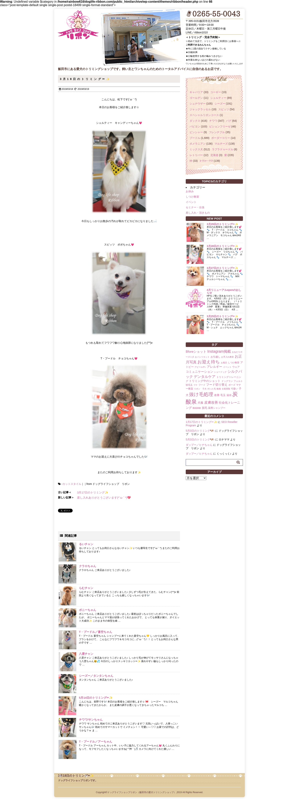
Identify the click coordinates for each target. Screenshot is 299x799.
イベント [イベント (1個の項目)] (227, 367)
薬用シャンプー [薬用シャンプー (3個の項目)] (216, 407)
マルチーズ (221, 143)
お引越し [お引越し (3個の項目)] (215, 356)
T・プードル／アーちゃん (95, 741)
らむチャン (86, 588)
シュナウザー (198, 103)
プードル (195, 137)
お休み (190, 191)
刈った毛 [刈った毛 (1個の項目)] (211, 389)
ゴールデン (196, 97)
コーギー (215, 92)
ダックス (195, 120)
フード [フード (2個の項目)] (202, 385)
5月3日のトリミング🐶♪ (200, 430)
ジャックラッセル (200, 109)
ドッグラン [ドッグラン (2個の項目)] (227, 381)
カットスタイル (72, 483)
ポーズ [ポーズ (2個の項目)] (231, 385)
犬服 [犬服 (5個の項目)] (200, 402)
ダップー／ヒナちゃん (199, 444)
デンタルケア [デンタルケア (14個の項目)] (204, 377)
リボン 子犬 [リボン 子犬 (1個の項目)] (200, 389)
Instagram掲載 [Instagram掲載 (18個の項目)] (219, 351)
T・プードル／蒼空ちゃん (95, 631)
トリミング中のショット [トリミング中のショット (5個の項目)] (204, 380)
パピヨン (195, 126)
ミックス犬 (196, 149)
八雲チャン (86, 653)
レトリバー (196, 155)
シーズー (220, 103)
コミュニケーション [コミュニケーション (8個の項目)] (199, 371)
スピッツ (223, 109)
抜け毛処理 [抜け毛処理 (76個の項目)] (201, 394)
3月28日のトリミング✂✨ (222, 246)
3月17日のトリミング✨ (92, 492)
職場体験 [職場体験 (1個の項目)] (197, 408)
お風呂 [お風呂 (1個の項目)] (224, 362)
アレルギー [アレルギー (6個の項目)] (214, 366)
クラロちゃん (87, 566)
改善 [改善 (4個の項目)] (216, 395)
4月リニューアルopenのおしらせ (224, 291)
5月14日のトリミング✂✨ (96, 697)
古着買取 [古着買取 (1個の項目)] (226, 389)
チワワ (213, 120)
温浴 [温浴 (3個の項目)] (229, 395)
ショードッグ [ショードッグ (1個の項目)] (220, 372)
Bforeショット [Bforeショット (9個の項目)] (196, 351)
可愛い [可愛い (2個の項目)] (234, 388)
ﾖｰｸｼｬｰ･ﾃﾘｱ (206, 160)
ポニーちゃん (87, 610)
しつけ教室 (192, 196)
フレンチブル (217, 132)
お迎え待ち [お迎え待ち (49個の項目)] (208, 361)
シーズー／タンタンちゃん (96, 675)
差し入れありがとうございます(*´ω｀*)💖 (104, 497)
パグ (228, 120)
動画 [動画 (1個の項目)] (219, 389)
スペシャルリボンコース (204, 115)
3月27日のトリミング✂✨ (222, 268)
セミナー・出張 (195, 207)
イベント (191, 202)
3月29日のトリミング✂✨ (222, 224)
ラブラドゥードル (222, 149)
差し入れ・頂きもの (198, 212)
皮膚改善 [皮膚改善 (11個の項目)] (211, 402)
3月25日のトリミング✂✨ (222, 316)
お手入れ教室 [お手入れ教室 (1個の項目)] (227, 357)
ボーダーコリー (220, 137)
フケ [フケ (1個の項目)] (195, 385)
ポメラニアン (198, 143)
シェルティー (218, 97)
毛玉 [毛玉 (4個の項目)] (223, 395)
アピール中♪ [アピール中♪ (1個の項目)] (200, 367)
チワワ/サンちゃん (91, 719)
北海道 (214, 155)
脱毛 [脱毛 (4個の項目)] (204, 407)
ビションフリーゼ (220, 126)
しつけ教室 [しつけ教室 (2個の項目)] (233, 362)
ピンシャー (196, 132)
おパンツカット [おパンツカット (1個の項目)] (202, 357)
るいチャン (86, 544)
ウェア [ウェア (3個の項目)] (236, 366)
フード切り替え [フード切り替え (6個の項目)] (216, 384)
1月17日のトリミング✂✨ (201, 421)
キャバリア (196, 92)
